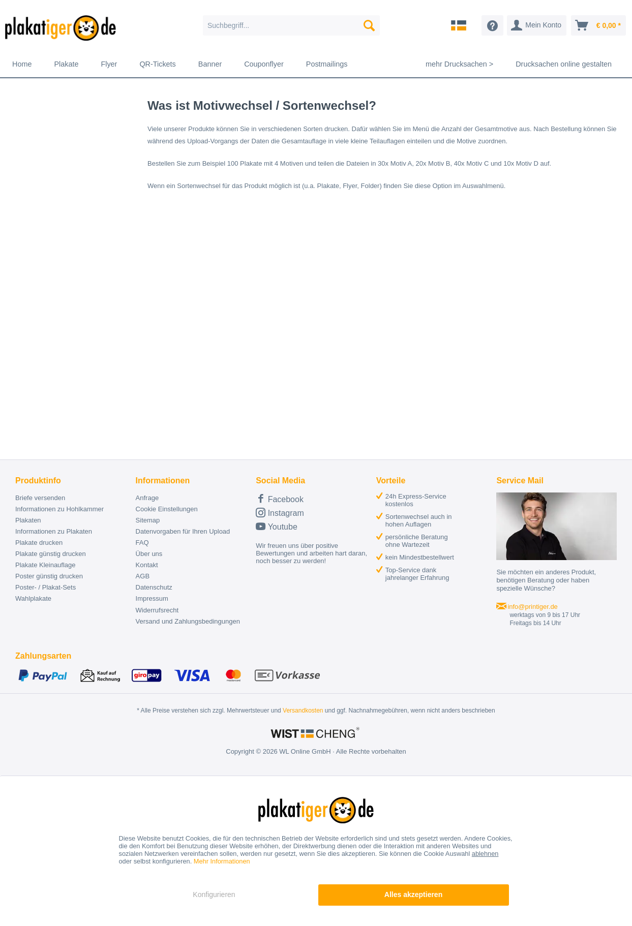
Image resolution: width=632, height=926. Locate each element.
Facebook (280, 498)
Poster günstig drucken (49, 576)
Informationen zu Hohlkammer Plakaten (59, 514)
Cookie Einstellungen (167, 509)
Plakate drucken (39, 542)
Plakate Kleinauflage (45, 565)
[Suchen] (369, 25)
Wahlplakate (33, 598)
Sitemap (148, 520)
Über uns (149, 554)
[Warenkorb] (598, 25)
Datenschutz (154, 587)
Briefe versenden (40, 498)
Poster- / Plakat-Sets (45, 587)
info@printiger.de (532, 606)
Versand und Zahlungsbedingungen (188, 621)
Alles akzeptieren (413, 894)
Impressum (152, 598)
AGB (142, 576)
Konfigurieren (214, 894)
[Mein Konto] (536, 25)
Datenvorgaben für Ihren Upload (183, 531)
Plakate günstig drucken (50, 554)
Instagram (280, 512)
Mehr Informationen (222, 861)
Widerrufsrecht (157, 610)
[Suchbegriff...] (291, 25)
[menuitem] (291, 25)
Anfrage (147, 498)
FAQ (142, 542)
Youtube (276, 526)
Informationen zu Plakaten (53, 531)
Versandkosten (303, 710)
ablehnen (485, 853)
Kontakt (147, 565)
